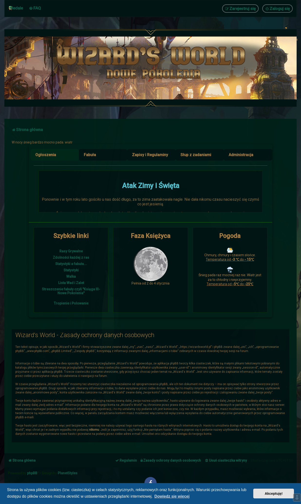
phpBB (32, 473)
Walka (71, 276)
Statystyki (71, 270)
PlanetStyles (67, 473)
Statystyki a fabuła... (71, 264)
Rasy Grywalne (71, 251)
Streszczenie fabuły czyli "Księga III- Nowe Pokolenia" (71, 291)
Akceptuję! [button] (274, 493)
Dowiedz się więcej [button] (171, 496)
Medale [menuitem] (16, 8)
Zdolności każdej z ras (71, 257)
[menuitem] (35, 8)
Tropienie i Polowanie (71, 303)
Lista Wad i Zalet (71, 283)
